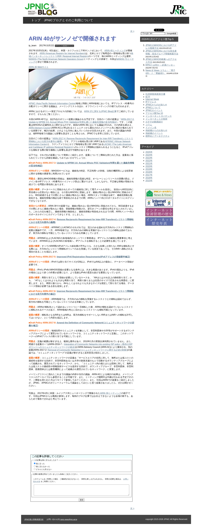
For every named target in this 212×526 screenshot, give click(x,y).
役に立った (40, 464)
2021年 (149, 163)
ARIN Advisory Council (40, 128)
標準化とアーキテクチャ (158, 136)
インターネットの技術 (156, 119)
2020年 (149, 166)
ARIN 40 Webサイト (39, 67)
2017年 (149, 175)
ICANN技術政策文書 (155, 94)
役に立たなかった (43, 466)
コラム (149, 125)
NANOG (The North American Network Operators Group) (56, 59)
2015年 (149, 180)
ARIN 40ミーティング (115, 50)
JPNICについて (153, 107)
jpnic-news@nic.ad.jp (68, 521)
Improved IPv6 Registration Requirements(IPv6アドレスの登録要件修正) (93, 257)
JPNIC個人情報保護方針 (34, 521)
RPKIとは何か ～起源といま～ (160, 65)
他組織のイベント (67, 46)
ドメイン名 (151, 127)
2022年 (149, 160)
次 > (132, 31)
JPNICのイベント (154, 110)
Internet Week (152, 99)
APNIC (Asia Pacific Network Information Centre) (52, 103)
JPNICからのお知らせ (156, 105)
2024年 (149, 155)
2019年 (149, 169)
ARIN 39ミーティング (110, 393)
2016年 (149, 178)
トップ (36, 20)
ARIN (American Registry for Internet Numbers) (62, 53)
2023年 (149, 158)
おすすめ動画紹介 (154, 122)
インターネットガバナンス (159, 116)
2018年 (149, 172)
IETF (148, 97)
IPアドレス (59, 46)
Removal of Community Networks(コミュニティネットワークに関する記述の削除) (87, 350)
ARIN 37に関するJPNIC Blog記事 (100, 111)
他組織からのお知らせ (156, 130)
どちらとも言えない (44, 469)
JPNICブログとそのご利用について (68, 20)
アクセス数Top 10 (154, 113)
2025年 (149, 152)
